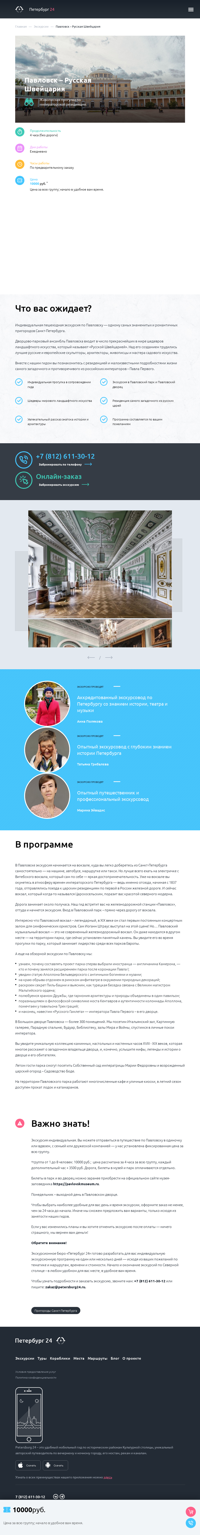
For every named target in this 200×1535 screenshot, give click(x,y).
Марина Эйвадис (91, 810)
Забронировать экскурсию (59, 485)
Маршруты (97, 1358)
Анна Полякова (90, 721)
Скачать (31, 1465)
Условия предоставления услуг (35, 1371)
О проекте (131, 1358)
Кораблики (60, 1358)
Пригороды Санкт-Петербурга (56, 1310)
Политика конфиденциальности (35, 1377)
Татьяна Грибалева (93, 764)
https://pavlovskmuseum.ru (76, 1184)
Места (78, 1358)
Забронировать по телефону (60, 464)
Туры (42, 1358)
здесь (108, 1477)
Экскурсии (24, 1358)
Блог (115, 1358)
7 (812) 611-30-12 (30, 1496)
